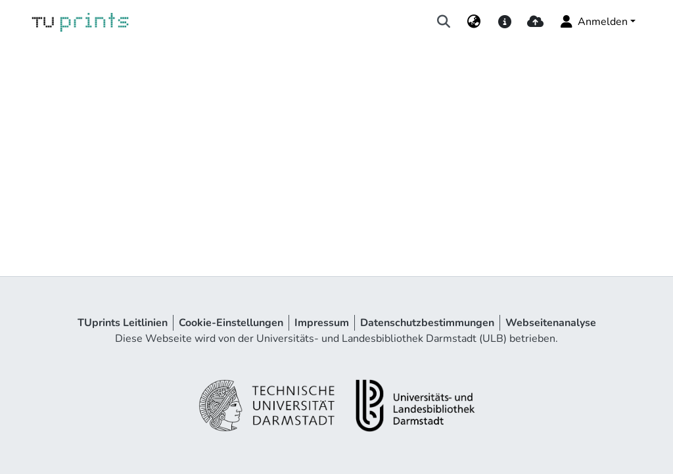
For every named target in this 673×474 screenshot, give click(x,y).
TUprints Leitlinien (123, 323)
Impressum (321, 323)
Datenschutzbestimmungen (427, 323)
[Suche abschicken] (444, 22)
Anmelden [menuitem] (593, 21)
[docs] (504, 21)
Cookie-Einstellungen (231, 323)
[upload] (535, 21)
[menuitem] (474, 22)
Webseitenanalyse (550, 323)
